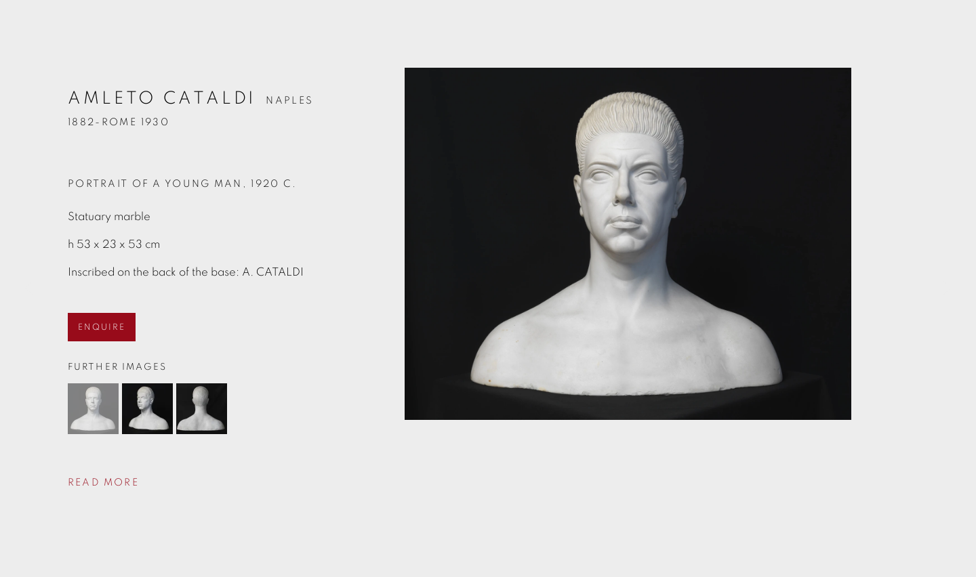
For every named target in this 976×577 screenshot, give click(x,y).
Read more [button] (103, 482)
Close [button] (945, 30)
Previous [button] (29, 288)
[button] (93, 408)
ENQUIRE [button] (101, 327)
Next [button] (947, 288)
